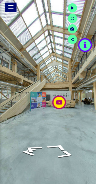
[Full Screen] (88, 18)
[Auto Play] (88, 8)
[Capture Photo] (88, 28)
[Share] (88, 39)
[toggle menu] (10, 7)
